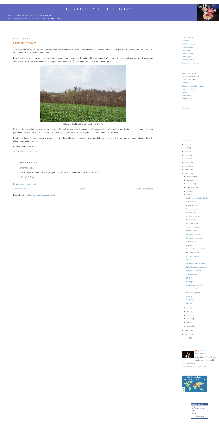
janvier (189, 326)
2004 (187, 338)
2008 (187, 170)
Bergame (189, 300)
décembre (190, 176)
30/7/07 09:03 (26, 177)
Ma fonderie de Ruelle (194, 285)
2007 (187, 173)
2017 (187, 148)
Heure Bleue (186, 95)
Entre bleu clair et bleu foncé (192, 86)
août (188, 191)
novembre (190, 180)
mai (188, 311)
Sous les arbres (191, 231)
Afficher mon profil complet (194, 367)
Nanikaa (185, 83)
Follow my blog (199, 417)
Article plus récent (21, 188)
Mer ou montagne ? (193, 256)
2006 (187, 331)
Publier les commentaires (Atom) (40, 195)
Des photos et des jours (99, 9)
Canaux (189, 296)
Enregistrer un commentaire (25, 184)
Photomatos (186, 50)
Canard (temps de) (193, 292)
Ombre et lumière (192, 227)
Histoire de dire (187, 47)
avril (189, 315)
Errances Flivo (187, 99)
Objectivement (191, 220)
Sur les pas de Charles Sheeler (197, 198)
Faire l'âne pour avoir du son (196, 267)
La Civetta (185, 92)
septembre (191, 187)
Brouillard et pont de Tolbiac (196, 249)
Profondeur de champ (194, 234)
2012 (187, 155)
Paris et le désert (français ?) (196, 263)
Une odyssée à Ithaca (189, 79)
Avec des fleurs (191, 274)
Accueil (82, 188)
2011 (187, 159)
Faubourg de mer (192, 223)
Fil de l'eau (190, 278)
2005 (187, 334)
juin (188, 308)
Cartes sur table (187, 53)
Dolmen (189, 303)
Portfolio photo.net (188, 44)
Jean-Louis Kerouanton (190, 76)
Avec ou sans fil (192, 289)
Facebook (185, 41)
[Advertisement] (89, 27)
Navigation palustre (193, 216)
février (189, 322)
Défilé (188, 260)
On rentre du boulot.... (194, 252)
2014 (187, 151)
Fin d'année (190, 245)
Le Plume (201, 351)
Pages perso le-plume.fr (190, 63)
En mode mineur (192, 209)
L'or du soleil (191, 202)
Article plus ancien (144, 188)
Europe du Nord (192, 212)
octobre (190, 184)
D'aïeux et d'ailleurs (189, 89)
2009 (187, 166)
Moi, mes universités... (194, 271)
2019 (187, 144)
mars (189, 319)
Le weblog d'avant (188, 60)
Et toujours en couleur (194, 238)
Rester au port (191, 241)
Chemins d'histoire (24, 42)
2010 (187, 162)
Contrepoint (190, 281)
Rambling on (186, 57)
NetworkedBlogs (197, 404)
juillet (189, 195)
